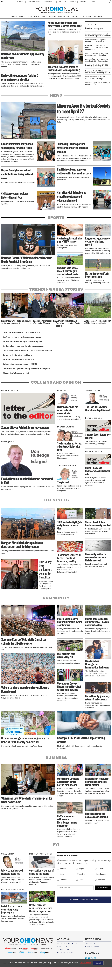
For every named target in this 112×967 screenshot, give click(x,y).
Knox (62, 874)
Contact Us (83, 1)
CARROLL (87, 17)
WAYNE (22, 17)
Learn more (85, 963)
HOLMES (13, 17)
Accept (98, 963)
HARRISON (98, 17)
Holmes (63, 868)
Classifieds (20, 1)
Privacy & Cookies (65, 952)
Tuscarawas (102, 868)
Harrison (101, 880)
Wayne (81, 868)
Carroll (81, 880)
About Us (72, 1)
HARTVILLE (76, 17)
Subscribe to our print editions (84, 899)
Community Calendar (34, 1)
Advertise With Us (49, 1)
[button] (106, 310)
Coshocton (101, 874)
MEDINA (52, 17)
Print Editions (62, 1)
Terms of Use (63, 949)
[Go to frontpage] (57, 9)
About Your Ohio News (67, 944)
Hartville (63, 880)
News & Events (92, 947)
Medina (82, 874)
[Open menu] (1, 1)
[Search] (110, 1)
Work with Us (91, 944)
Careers (92, 1)
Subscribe (102, 888)
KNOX (44, 17)
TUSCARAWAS (33, 17)
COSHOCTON (63, 17)
